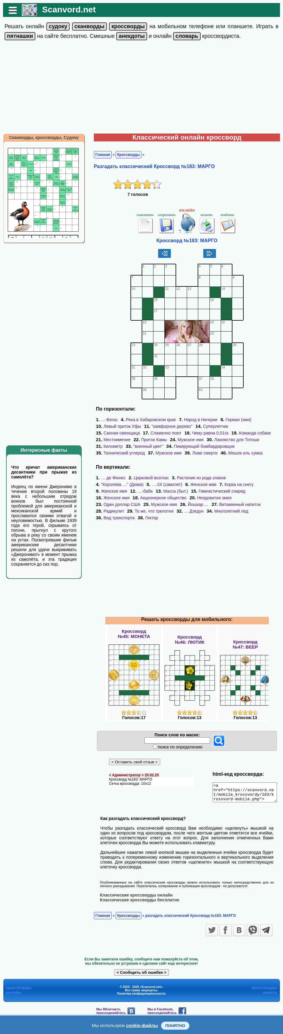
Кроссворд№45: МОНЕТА (134, 627)
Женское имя (150, 484)
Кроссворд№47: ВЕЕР (245, 638)
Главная (99, 155)
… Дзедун (242, 504)
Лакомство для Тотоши (196, 439)
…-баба (252, 484)
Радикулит (163, 504)
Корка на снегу (185, 484)
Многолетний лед (117, 511)
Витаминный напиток (121, 504)
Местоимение (245, 433)
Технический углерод (233, 446)
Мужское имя (150, 439)
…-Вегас (106, 419)
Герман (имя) (235, 419)
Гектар (193, 511)
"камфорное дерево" (169, 426)
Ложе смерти (150, 453)
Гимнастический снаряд (159, 491)
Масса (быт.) (112, 491)
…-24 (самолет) (113, 484)
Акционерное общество (253, 491)
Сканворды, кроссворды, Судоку (41, 137)
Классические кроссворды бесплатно (136, 896)
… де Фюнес (110, 477)
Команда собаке (205, 433)
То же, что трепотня (203, 504)
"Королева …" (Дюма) (252, 477)
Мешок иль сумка (190, 453)
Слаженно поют (115, 433)
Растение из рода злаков (198, 477)
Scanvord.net (66, 9)
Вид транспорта (160, 511)
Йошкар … (240, 497)
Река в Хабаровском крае (148, 419)
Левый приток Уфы (119, 426)
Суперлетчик (212, 426)
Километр (238, 439)
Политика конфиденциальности (141, 990)
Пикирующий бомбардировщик (171, 446)
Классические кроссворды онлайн (133, 891)
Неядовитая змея (117, 497)
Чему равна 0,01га (160, 433)
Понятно (175, 1025)
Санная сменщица (254, 426)
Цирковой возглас (148, 477)
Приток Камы (113, 439)
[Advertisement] (141, 88)
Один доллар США (164, 497)
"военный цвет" (115, 446)
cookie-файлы (142, 1025)
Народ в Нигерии (198, 419)
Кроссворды (125, 155)
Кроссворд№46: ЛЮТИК (189, 633)
